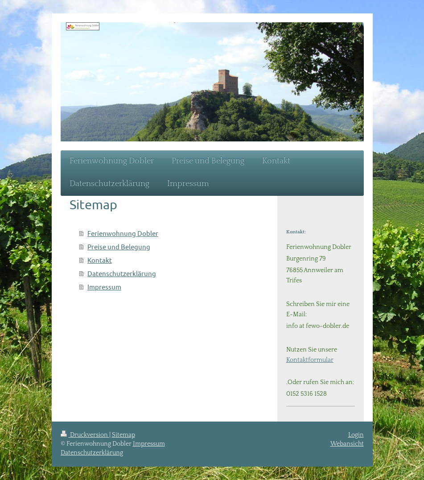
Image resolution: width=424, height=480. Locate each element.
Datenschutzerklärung (121, 273)
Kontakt (99, 260)
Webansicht (347, 443)
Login (356, 435)
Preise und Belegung (118, 246)
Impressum (104, 286)
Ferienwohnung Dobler (122, 233)
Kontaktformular (309, 360)
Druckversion (85, 435)
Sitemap (123, 435)
